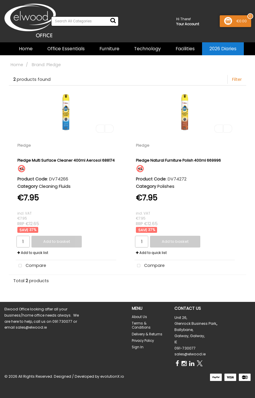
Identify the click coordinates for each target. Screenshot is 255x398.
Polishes (165, 186)
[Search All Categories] (85, 21)
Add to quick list (32, 252)
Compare (31, 266)
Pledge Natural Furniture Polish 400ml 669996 (178, 160)
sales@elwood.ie (190, 354)
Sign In (138, 347)
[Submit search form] (113, 20)
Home (26, 49)
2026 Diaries (222, 49)
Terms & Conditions (141, 325)
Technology (147, 49)
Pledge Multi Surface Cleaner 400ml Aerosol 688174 (66, 160)
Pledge (24, 145)
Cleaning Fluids (55, 186)
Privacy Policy (143, 340)
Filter (237, 79)
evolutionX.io (112, 376)
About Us (139, 317)
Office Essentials (66, 49)
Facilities (185, 49)
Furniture (109, 49)
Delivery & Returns (147, 334)
